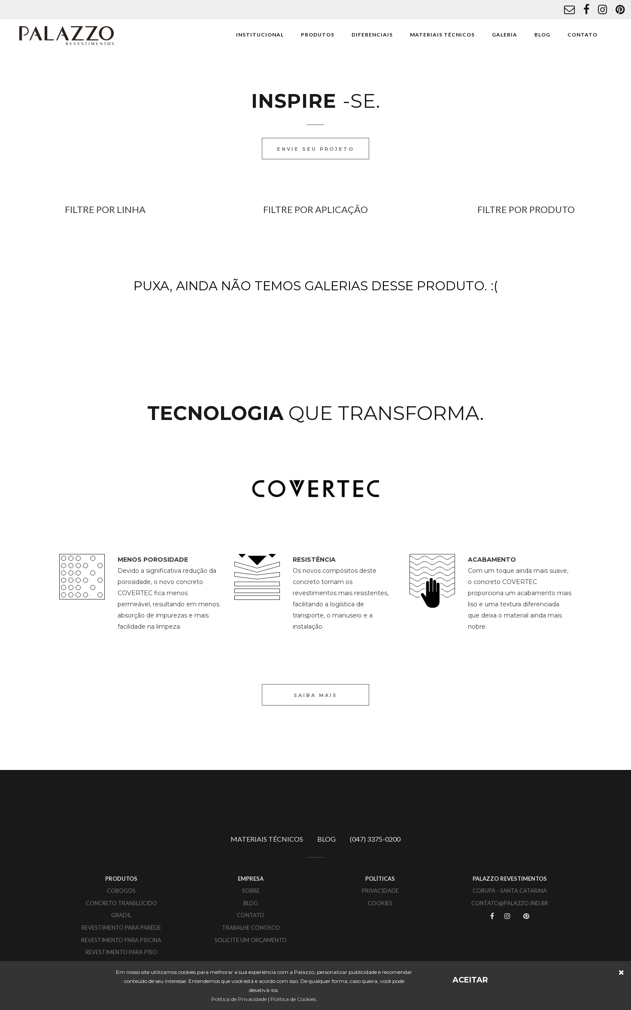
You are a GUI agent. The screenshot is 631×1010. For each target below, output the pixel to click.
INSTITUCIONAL (260, 34)
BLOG (542, 34)
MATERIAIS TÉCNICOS (442, 34)
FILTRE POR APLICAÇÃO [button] (315, 209)
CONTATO (582, 34)
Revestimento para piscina (121, 940)
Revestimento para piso (121, 952)
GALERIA (504, 34)
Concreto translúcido (121, 903)
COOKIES (380, 903)
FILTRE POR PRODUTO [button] (526, 209)
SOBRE (251, 890)
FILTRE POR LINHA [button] (105, 209)
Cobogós (121, 890)
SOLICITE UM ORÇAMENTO (251, 940)
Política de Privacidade (239, 999)
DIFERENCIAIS (372, 34)
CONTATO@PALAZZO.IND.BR (509, 903)
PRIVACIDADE (380, 890)
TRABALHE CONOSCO (251, 927)
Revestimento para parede (121, 927)
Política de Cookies (293, 999)
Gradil (121, 915)
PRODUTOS (317, 34)
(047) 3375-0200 (375, 839)
